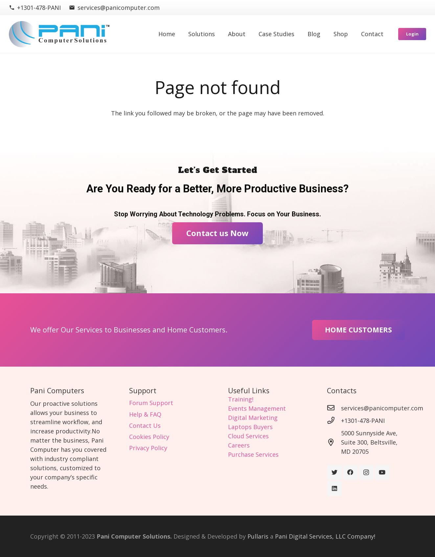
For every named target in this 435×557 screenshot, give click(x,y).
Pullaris (257, 536)
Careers (239, 445)
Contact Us (145, 425)
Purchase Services (253, 454)
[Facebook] (350, 472)
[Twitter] (334, 472)
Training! (240, 399)
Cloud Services (248, 436)
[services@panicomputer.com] (334, 408)
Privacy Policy (148, 448)
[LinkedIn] (334, 488)
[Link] (59, 34)
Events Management (257, 408)
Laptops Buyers (250, 427)
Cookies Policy (149, 437)
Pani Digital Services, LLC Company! (325, 536)
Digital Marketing (253, 418)
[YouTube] (382, 472)
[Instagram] (366, 472)
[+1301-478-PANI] (334, 420)
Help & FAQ (145, 414)
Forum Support (151, 403)
